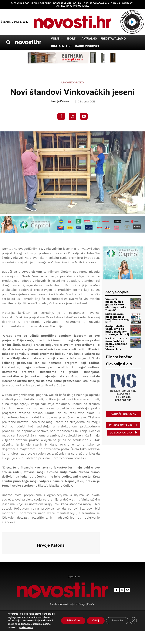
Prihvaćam (72, 620)
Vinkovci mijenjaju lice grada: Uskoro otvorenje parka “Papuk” (116, 303)
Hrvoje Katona (60, 101)
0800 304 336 (123, 394)
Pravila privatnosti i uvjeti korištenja (68, 604)
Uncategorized (72, 82)
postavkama (26, 627)
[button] (8, 42)
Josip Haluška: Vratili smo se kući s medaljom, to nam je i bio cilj (116, 326)
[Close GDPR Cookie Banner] (133, 620)
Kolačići (90, 604)
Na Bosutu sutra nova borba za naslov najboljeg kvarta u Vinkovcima (115, 339)
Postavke (117, 620)
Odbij (95, 620)
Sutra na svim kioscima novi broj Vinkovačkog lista (116, 314)
